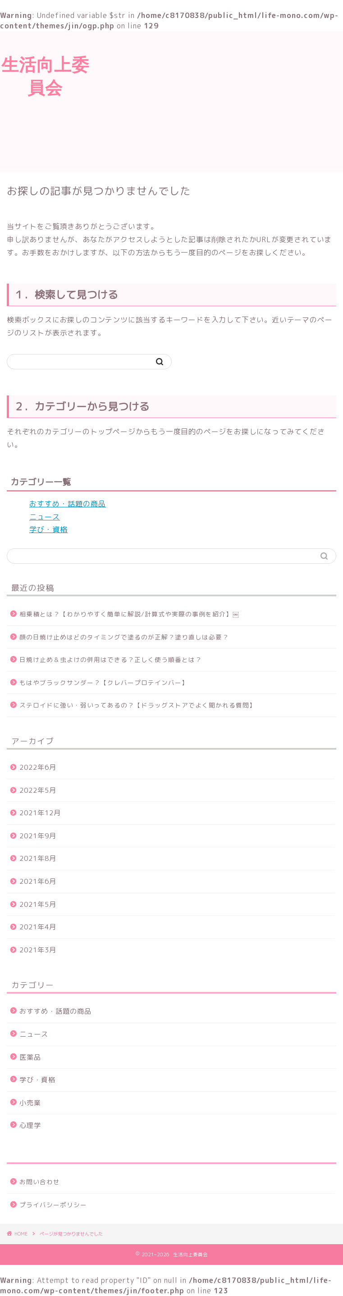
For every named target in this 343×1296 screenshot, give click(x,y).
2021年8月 (37, 858)
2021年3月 (37, 950)
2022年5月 (37, 790)
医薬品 (30, 1057)
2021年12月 (40, 813)
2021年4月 (37, 927)
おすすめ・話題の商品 (67, 504)
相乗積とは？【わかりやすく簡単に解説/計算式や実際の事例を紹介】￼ (129, 614)
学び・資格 (48, 529)
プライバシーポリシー (53, 1204)
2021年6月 (37, 881)
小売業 (30, 1103)
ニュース (44, 517)
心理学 (30, 1125)
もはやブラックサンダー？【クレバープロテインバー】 (103, 682)
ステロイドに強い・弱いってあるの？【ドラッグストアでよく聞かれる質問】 (137, 705)
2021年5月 (37, 904)
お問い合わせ (39, 1181)
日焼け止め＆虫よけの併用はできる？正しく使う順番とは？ (110, 659)
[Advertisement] (217, 100)
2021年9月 (37, 836)
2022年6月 (37, 767)
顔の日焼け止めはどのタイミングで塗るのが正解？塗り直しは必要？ (124, 637)
